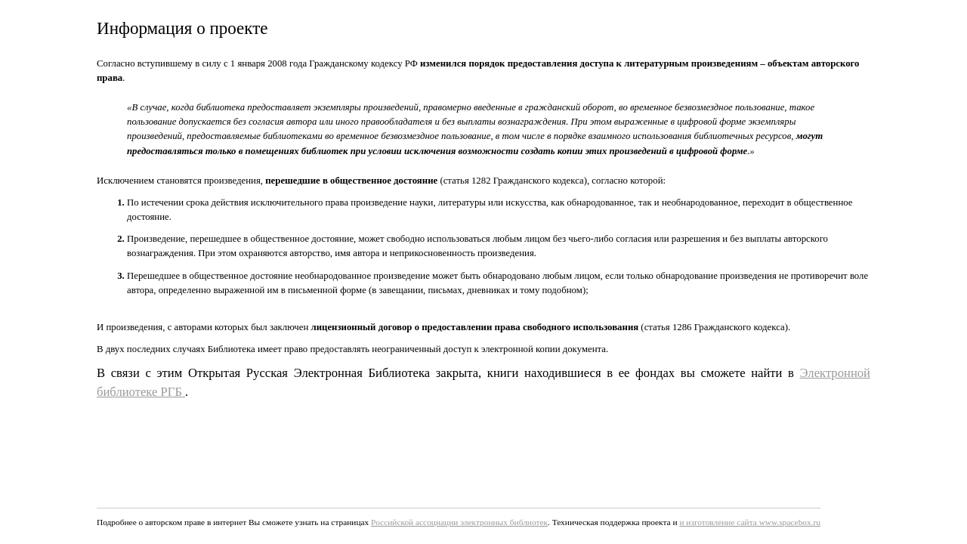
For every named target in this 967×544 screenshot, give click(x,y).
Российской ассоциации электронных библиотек (459, 522)
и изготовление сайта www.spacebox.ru (749, 522)
